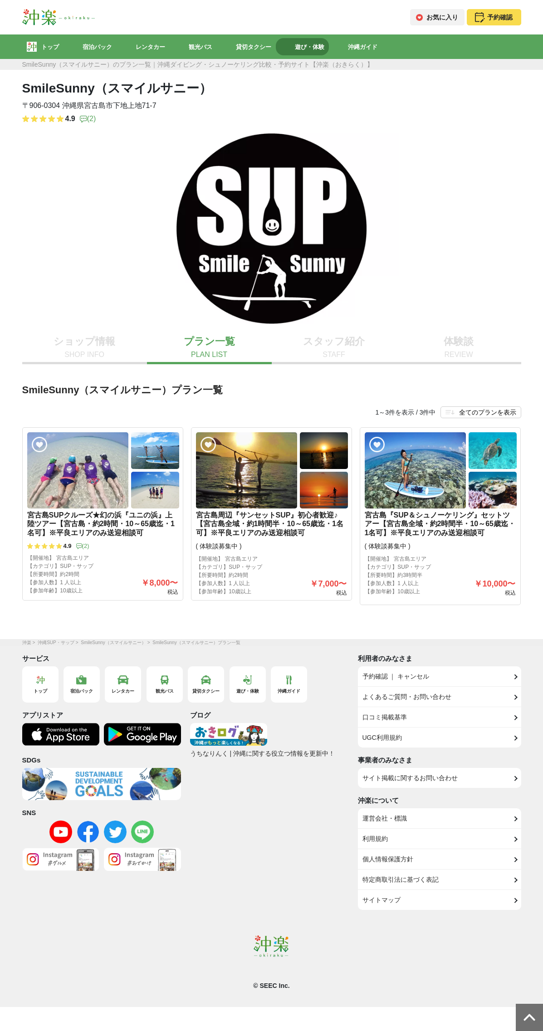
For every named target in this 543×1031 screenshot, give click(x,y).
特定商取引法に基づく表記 (400, 879)
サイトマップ (381, 900)
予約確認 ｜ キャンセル (396, 676)
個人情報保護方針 (387, 859)
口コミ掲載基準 (384, 717)
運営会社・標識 (384, 818)
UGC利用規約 (382, 737)
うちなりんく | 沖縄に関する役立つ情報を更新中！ (262, 753)
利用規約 (375, 838)
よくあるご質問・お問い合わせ (406, 696)
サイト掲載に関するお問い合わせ (410, 778)
